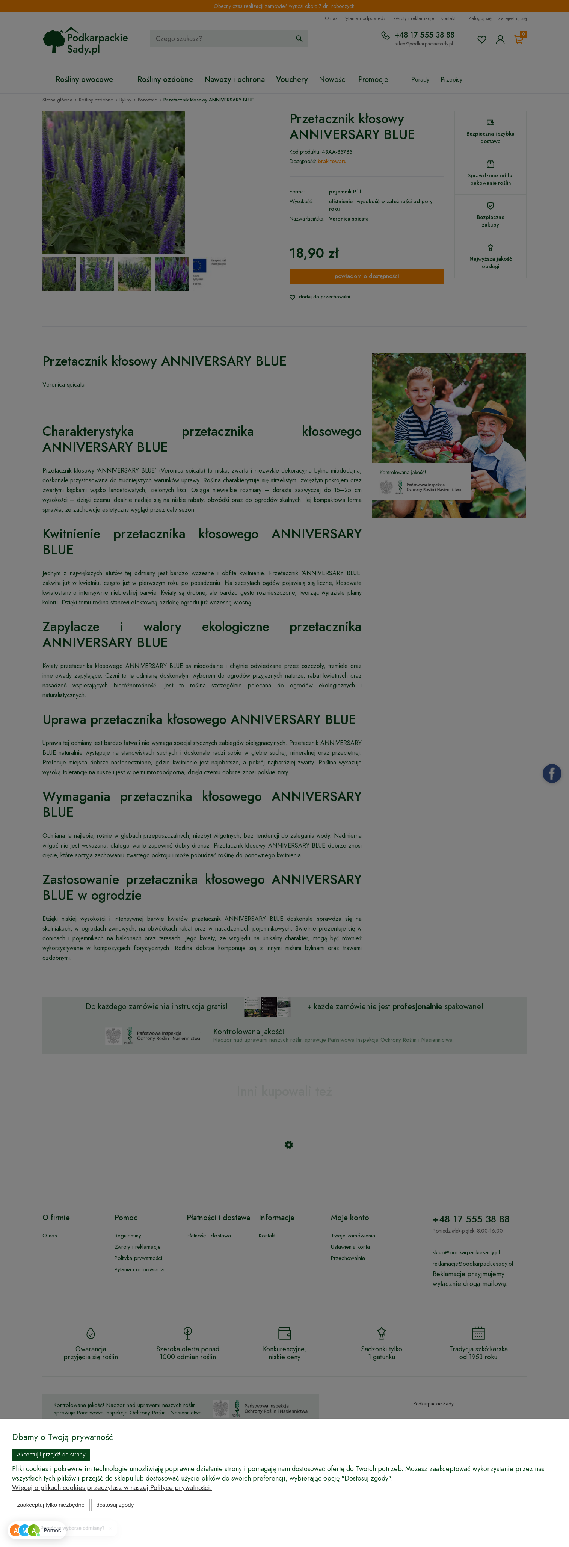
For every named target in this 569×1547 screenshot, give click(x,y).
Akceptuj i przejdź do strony (51, 1454)
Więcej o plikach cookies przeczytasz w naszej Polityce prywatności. (112, 1488)
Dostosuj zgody (115, 1505)
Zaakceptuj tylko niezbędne (51, 1505)
